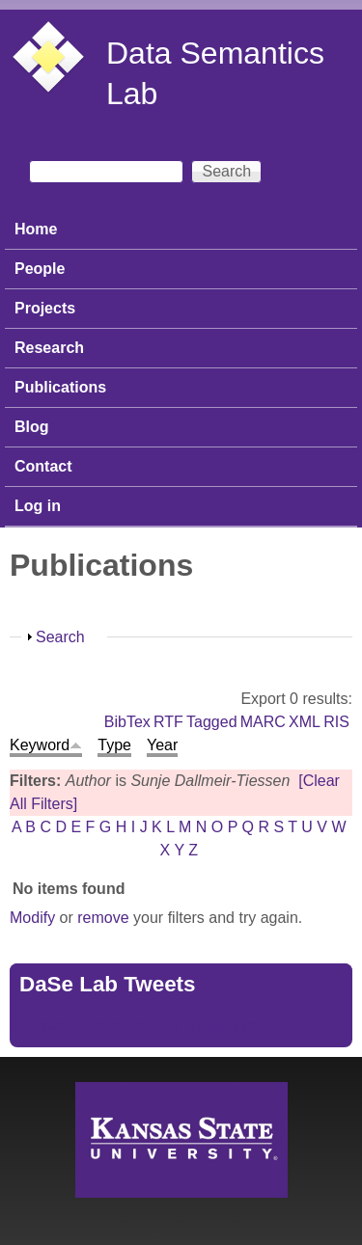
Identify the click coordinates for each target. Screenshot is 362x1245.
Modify (32, 917)
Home (35, 229)
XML (304, 722)
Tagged (211, 722)
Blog (31, 427)
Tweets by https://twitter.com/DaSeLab (150, 1025)
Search (60, 637)
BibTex (127, 722)
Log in (37, 506)
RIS (336, 722)
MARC (263, 722)
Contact (43, 466)
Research (49, 347)
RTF (168, 722)
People (39, 268)
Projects (44, 308)
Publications (60, 387)
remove (102, 917)
